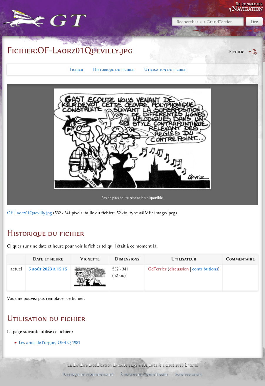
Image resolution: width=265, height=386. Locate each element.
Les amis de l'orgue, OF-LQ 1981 (49, 342)
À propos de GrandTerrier (144, 374)
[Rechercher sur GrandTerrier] (208, 21)
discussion (179, 269)
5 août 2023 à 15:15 (47, 269)
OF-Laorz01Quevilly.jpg (29, 212)
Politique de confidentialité (88, 374)
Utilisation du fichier (165, 69)
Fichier (76, 69)
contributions (205, 269)
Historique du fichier (113, 69)
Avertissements (188, 374)
